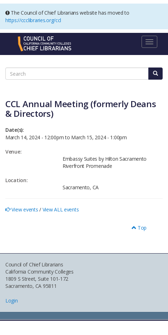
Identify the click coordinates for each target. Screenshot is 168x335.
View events (24, 209)
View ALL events (61, 209)
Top (139, 227)
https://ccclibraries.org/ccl (33, 20)
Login (11, 300)
